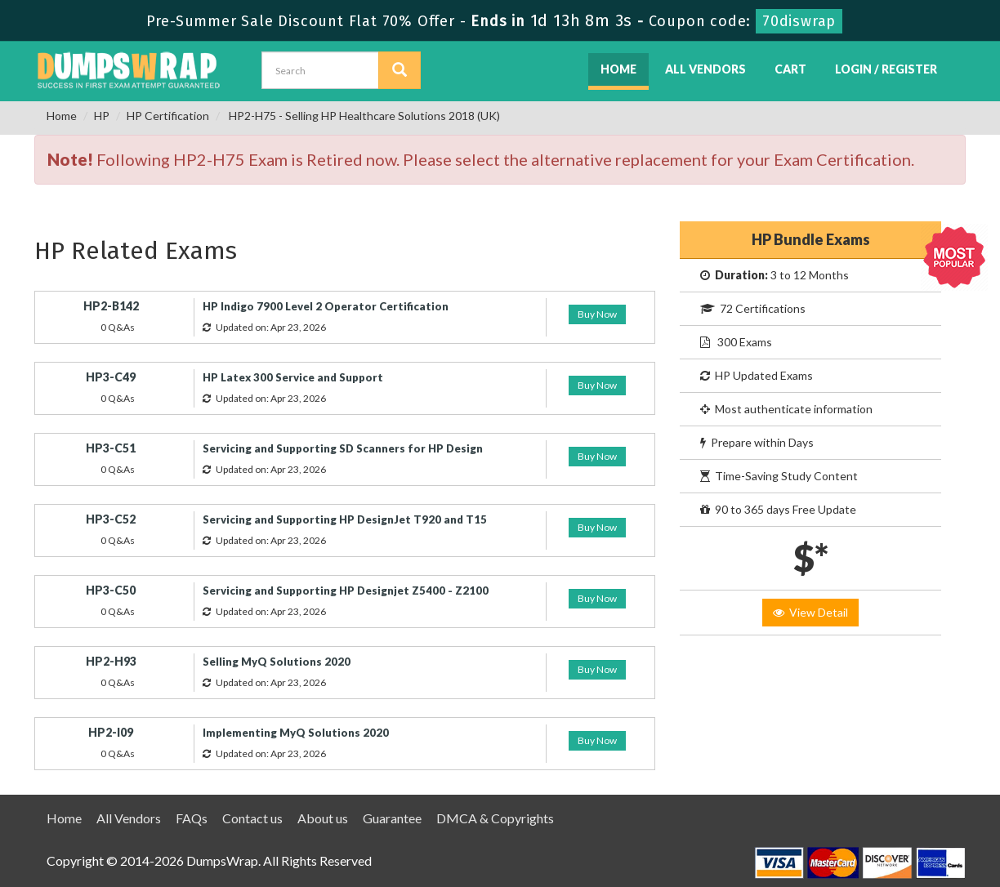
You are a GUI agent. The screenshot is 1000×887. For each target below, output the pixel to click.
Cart (790, 69)
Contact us (252, 818)
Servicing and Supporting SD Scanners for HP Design (343, 448)
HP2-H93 (111, 661)
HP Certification (168, 116)
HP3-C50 (111, 590)
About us (322, 818)
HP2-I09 (110, 732)
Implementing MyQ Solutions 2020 (296, 732)
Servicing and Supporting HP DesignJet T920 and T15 (345, 519)
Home (618, 69)
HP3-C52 (111, 519)
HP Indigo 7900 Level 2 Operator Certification (326, 306)
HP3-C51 (111, 448)
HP (101, 116)
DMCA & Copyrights (495, 818)
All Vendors (705, 69)
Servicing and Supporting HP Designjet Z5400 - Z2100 (346, 590)
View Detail (810, 612)
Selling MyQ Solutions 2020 (276, 661)
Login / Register (886, 69)
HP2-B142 (111, 306)
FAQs (192, 818)
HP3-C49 (111, 377)
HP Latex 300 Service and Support (293, 377)
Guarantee (392, 818)
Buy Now (597, 314)
